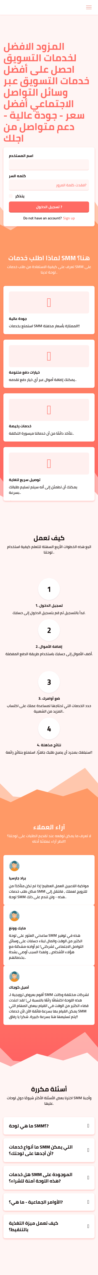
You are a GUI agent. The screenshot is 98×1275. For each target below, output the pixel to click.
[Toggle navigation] (88, 7)
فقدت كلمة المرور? (71, 185)
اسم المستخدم (21, 155)
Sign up (69, 218)
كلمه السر (17, 176)
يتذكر (19, 196)
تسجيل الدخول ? (49, 206)
